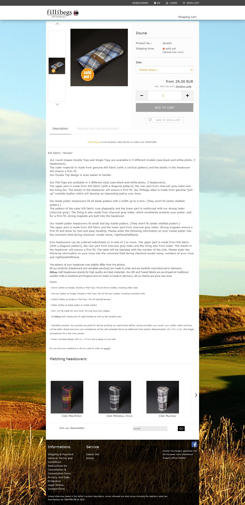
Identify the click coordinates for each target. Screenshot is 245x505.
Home (90, 458)
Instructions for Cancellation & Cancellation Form (59, 469)
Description (60, 128)
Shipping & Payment (61, 454)
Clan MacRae (167, 415)
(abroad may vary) (173, 52)
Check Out (92, 454)
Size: (139, 62)
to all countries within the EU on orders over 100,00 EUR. (122, 142)
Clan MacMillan (72, 415)
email (106, 348)
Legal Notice (56, 484)
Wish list (191, 3)
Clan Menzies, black (119, 415)
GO (181, 428)
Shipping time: (145, 48)
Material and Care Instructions (98, 128)
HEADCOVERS (140, 3)
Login (171, 3)
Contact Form (56, 488)
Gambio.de (70, 499)
